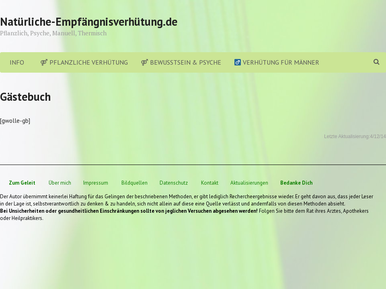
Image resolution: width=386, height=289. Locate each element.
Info (17, 62)
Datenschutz (174, 182)
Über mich (60, 182)
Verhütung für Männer (276, 62)
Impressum (95, 182)
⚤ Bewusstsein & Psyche (181, 62)
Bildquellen (134, 182)
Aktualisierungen (249, 182)
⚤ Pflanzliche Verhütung (84, 62)
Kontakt (209, 182)
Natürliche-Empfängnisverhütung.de (88, 21)
